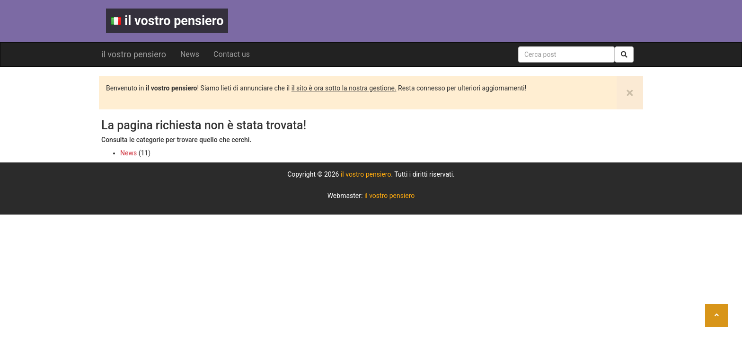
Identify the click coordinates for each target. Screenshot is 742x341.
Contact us (231, 54)
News (189, 54)
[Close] (630, 92)
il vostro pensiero (167, 20)
